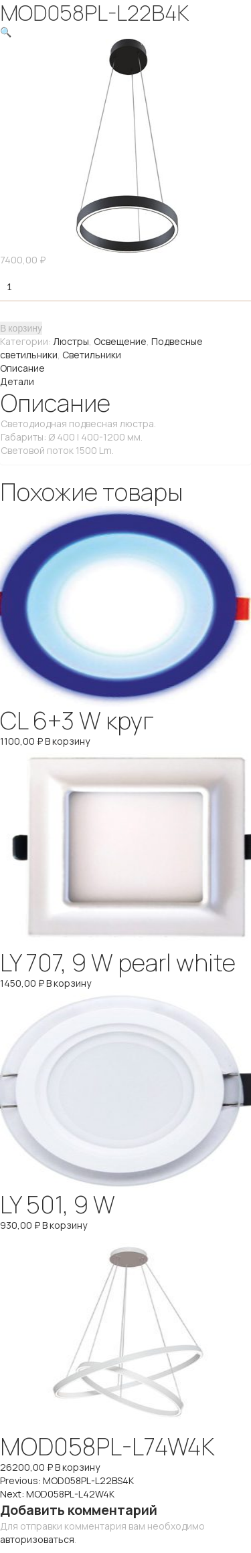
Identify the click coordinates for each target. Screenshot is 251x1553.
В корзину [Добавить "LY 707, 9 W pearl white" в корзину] (68, 983)
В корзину (21, 328)
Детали (17, 381)
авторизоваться (37, 1539)
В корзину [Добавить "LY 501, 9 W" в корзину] (64, 1225)
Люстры (71, 341)
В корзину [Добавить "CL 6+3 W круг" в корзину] (67, 741)
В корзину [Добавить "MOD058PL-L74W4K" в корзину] (77, 1467)
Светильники (91, 354)
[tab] (125, 368)
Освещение (120, 341)
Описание (22, 368)
